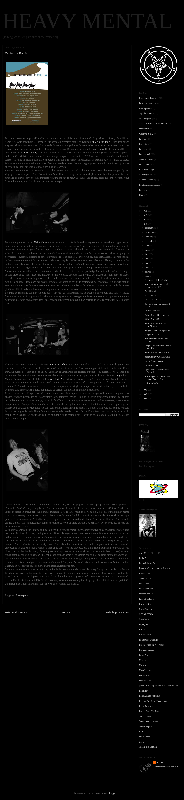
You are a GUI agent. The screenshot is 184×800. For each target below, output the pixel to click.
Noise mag (143, 665)
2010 (145, 224)
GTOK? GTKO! (146, 614)
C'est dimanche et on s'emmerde (153, 123)
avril (147, 263)
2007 (145, 399)
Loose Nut (143, 655)
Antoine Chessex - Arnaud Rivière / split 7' (156, 285)
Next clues (143, 660)
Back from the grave (148, 169)
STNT (142, 731)
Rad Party (143, 691)
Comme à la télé (146, 159)
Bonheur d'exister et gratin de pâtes (154, 568)
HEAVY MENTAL (87, 21)
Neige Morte (40, 242)
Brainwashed (144, 573)
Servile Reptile (145, 726)
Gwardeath (144, 619)
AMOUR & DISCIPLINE (150, 553)
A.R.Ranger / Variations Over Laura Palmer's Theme (157, 377)
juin (147, 254)
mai (147, 258)
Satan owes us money (148, 721)
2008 (145, 394)
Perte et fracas (145, 675)
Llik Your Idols (151, 383)
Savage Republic (58, 364)
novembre (149, 232)
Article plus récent (16, 612)
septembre (150, 241)
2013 (145, 211)
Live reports (22, 595)
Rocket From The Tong (149, 711)
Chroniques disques (147, 98)
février (148, 272)
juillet (148, 250)
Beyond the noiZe (147, 563)
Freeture (142, 139)
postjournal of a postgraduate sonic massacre (158, 686)
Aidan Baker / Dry (153, 319)
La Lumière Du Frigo (148, 640)
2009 (145, 390)
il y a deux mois (101, 141)
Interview (143, 190)
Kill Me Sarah (145, 635)
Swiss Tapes (144, 737)
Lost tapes (143, 149)
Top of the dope (146, 113)
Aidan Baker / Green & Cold (157, 357)
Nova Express (145, 670)
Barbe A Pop (144, 558)
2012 (145, 215)
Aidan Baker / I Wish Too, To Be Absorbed (157, 324)
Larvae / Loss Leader (154, 361)
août (147, 245)
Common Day (145, 578)
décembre (149, 228)
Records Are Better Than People (153, 701)
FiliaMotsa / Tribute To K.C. (157, 280)
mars (147, 267)
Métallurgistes (145, 118)
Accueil (67, 612)
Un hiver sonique (152, 311)
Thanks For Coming (148, 747)
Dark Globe (144, 583)
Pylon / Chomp (151, 365)
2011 (145, 219)
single (119, 375)
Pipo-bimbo (144, 164)
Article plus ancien (117, 612)
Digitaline (143, 144)
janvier (148, 276)
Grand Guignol (145, 609)
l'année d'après (28, 152)
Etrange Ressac (146, 594)
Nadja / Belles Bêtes (153, 334)
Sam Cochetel (145, 716)
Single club (144, 129)
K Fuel (142, 629)
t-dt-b (141, 742)
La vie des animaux (147, 103)
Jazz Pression (150, 295)
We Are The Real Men (154, 299)
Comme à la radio (147, 180)
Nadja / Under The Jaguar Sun (158, 330)
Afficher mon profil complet (165, 767)
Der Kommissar (146, 589)
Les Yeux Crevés (146, 650)
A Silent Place (58, 378)
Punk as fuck (144, 154)
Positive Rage (145, 680)
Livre (141, 195)
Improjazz (143, 624)
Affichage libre (145, 174)
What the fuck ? (146, 134)
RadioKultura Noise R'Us (150, 696)
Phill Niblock (150, 291)
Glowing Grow (145, 604)
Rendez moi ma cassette (149, 185)
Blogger (111, 793)
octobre (148, 237)
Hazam (159, 762)
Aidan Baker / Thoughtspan (157, 352)
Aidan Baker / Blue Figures (157, 315)
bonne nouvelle (100, 148)
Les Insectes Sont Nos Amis (151, 645)
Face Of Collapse (146, 599)
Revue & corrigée (147, 706)
